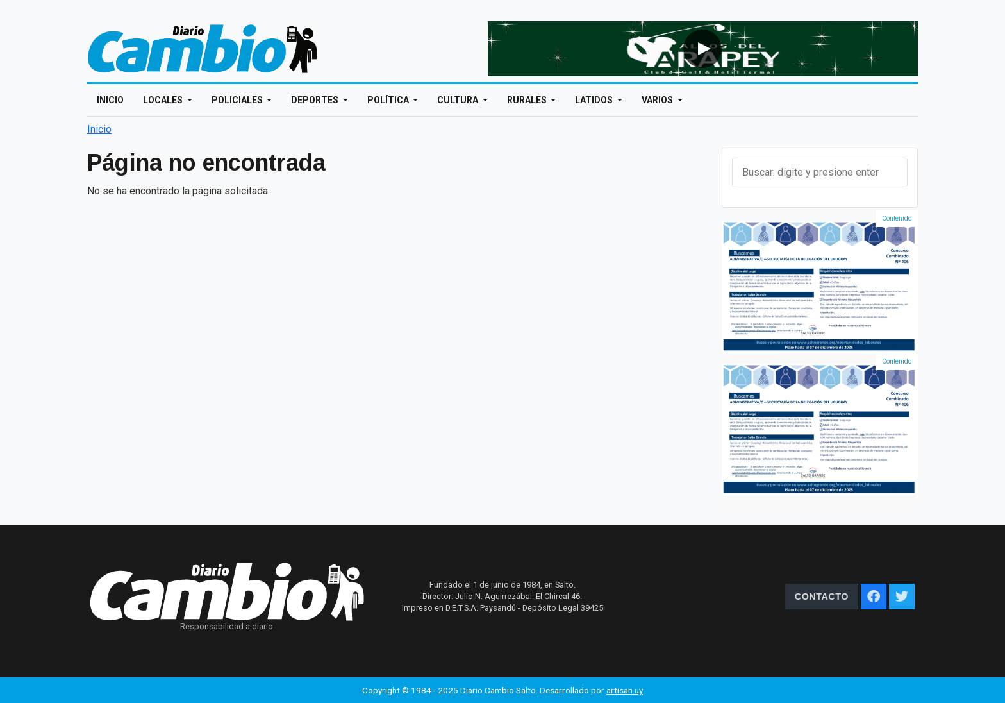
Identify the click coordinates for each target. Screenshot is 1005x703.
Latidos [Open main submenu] (595, 100)
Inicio (110, 100)
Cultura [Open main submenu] (458, 100)
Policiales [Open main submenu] (238, 100)
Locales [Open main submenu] (164, 100)
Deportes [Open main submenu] (315, 100)
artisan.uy (624, 690)
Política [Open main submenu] (389, 100)
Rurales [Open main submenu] (528, 100)
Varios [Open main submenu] (658, 100)
